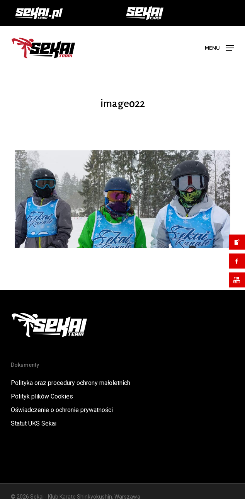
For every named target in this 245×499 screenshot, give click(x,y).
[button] (219, 47)
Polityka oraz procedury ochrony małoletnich (70, 383)
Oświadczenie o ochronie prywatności (62, 410)
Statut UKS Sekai (33, 423)
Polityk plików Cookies (42, 396)
